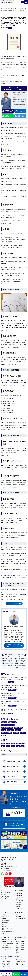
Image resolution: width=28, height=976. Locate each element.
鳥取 (22, 746)
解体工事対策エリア (20, 938)
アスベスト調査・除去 (7, 727)
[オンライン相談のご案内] (14, 844)
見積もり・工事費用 (6, 733)
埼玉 (13, 743)
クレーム (18, 730)
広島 (8, 746)
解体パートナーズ (20, 959)
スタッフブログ (19, 917)
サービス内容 (19, 891)
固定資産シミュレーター (7, 943)
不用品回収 (18, 904)
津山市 (17, 945)
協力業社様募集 (5, 920)
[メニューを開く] (26, 2)
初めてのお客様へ (5, 892)
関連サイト (18, 957)
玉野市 (22, 943)
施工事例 (16, 733)
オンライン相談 (5, 945)
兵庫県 (22, 951)
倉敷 (3, 743)
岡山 (22, 743)
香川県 (17, 951)
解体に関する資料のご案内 (7, 928)
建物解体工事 (12, 722)
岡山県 (17, 941)
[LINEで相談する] (16, 974)
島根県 (17, 949)
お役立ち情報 (19, 912)
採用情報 (4, 918)
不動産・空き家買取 (20, 908)
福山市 (17, 947)
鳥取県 (22, 947)
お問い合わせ (5, 937)
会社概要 (4, 915)
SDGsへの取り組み (6, 917)
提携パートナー (5, 924)
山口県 (22, 949)
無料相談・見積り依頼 (7, 939)
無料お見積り (4, 898)
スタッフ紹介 (4, 926)
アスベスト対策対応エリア (6, 957)
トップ (2, 891)
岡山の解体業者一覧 (20, 918)
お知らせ (23, 733)
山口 (18, 743)
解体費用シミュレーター (7, 941)
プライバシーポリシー (6, 949)
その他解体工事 (19, 901)
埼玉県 (17, 953)
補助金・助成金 (18, 727)
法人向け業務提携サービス (7, 932)
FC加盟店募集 (5, 922)
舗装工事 (4, 722)
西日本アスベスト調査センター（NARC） (21, 963)
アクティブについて (7, 912)
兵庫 (8, 743)
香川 (18, 746)
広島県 (22, 945)
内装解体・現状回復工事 (8, 725)
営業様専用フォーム (6, 947)
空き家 (3, 730)
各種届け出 (10, 730)
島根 (3, 746)
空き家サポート (19, 902)
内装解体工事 (19, 895)
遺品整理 (18, 906)
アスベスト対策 (19, 897)
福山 (13, 746)
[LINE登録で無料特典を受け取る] (14, 835)
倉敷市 (22, 941)
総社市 (17, 943)
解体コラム (18, 915)
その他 (3, 735)
